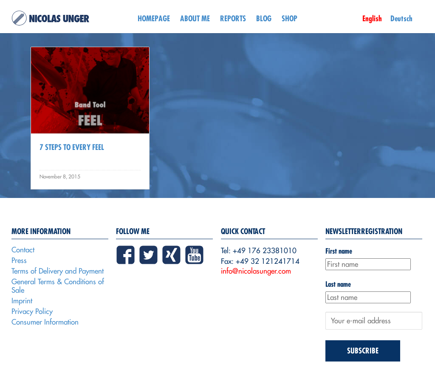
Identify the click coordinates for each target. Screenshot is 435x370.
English (372, 19)
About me (195, 18)
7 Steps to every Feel (72, 147)
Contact (22, 250)
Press (19, 260)
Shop (289, 18)
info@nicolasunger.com (256, 271)
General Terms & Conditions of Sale (57, 285)
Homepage (154, 18)
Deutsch (401, 19)
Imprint (21, 301)
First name (338, 250)
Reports (233, 18)
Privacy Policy (32, 311)
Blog (263, 18)
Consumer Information (45, 322)
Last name (338, 284)
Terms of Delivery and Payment (57, 271)
